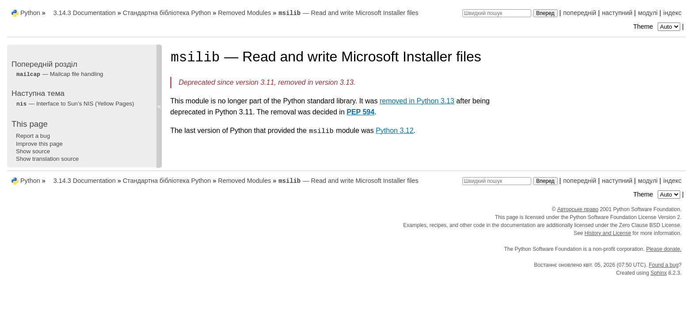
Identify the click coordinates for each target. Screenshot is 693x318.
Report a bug (33, 135)
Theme (657, 26)
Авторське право (577, 209)
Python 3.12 (394, 130)
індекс (672, 12)
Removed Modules (244, 12)
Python (30, 12)
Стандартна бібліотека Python (167, 12)
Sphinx (659, 273)
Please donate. (664, 249)
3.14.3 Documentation (84, 12)
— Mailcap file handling (59, 74)
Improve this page (39, 143)
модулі (648, 12)
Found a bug (663, 265)
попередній (579, 12)
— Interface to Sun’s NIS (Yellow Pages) (75, 103)
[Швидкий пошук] (496, 13)
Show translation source (47, 158)
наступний (617, 12)
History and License (608, 233)
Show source (33, 151)
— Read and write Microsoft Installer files (348, 12)
